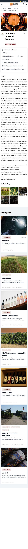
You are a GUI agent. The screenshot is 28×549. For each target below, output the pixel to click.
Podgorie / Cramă (12, 8)
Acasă (4, 8)
